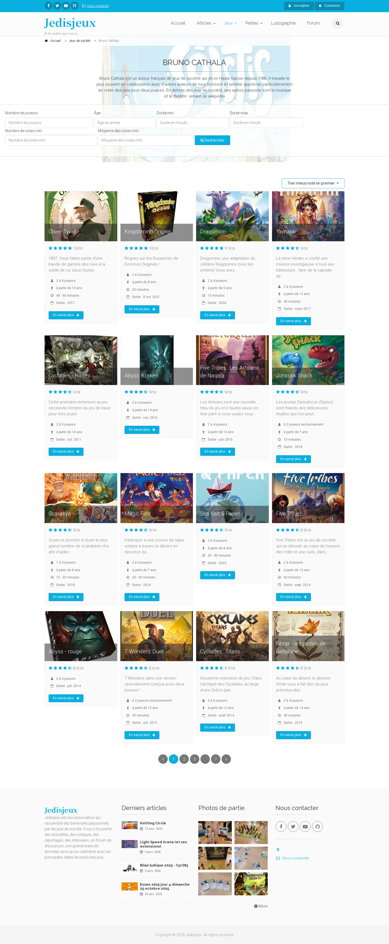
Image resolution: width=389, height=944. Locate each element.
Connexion (329, 6)
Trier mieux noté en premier (311, 183)
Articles (204, 23)
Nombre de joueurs (21, 113)
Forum (313, 23)
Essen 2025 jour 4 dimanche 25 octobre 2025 (165, 886)
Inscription (299, 6)
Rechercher (212, 140)
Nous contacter (94, 6)
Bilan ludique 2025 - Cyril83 (164, 865)
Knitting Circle (153, 823)
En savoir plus (66, 315)
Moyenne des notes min (118, 131)
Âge (97, 113)
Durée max (239, 113)
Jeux (228, 23)
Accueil (178, 23)
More (260, 906)
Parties (252, 23)
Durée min (165, 113)
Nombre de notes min (23, 131)
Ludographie (283, 23)
